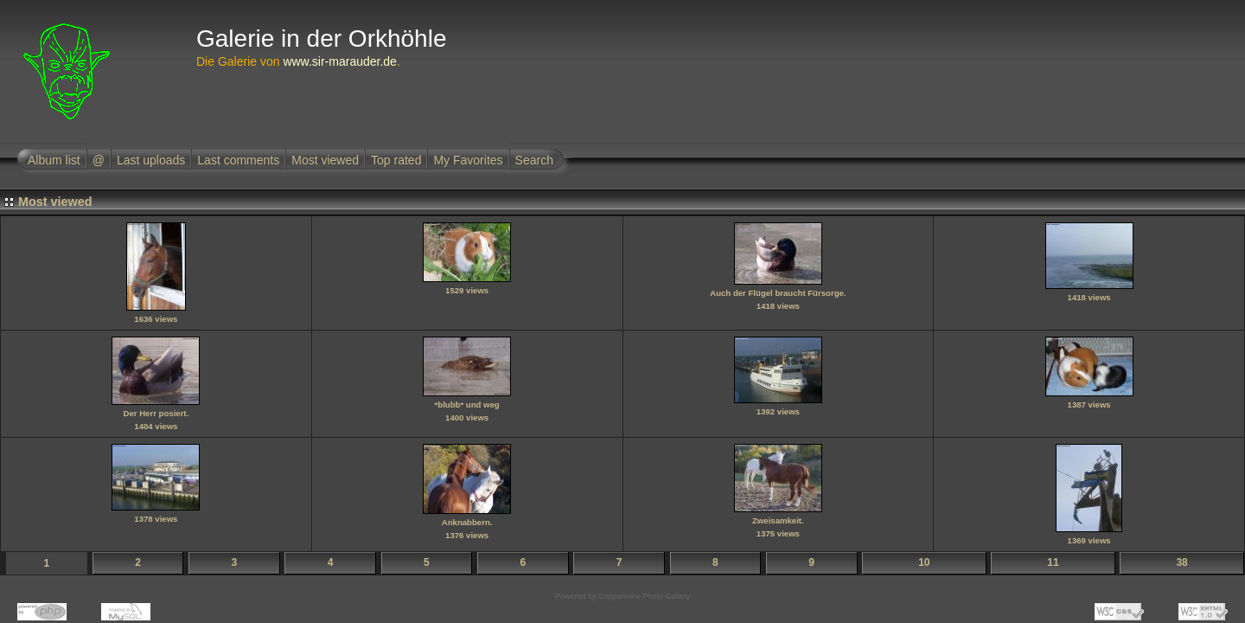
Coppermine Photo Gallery (644, 596)
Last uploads (151, 160)
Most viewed (325, 160)
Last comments (238, 160)
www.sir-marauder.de (340, 61)
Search (534, 160)
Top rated (396, 160)
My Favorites (467, 160)
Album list (54, 160)
